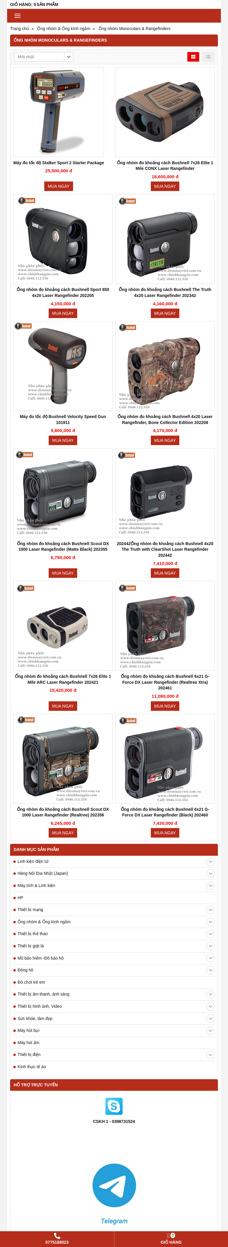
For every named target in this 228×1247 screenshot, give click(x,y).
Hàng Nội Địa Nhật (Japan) (116, 873)
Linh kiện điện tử (116, 862)
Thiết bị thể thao (116, 934)
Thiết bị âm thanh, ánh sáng (116, 994)
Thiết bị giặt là (116, 946)
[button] (43, 57)
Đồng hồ (116, 970)
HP (20, 897)
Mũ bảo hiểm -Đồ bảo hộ (116, 958)
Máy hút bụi (116, 1031)
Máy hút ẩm (28, 1042)
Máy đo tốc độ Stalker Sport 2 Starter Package (58, 162)
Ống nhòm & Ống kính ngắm (116, 922)
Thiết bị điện (116, 1055)
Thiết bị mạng (116, 910)
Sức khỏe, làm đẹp (116, 1018)
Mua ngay (58, 186)
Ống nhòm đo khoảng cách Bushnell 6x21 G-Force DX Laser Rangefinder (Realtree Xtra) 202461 (165, 682)
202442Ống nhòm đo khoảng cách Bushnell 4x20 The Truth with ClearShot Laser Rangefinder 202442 (165, 549)
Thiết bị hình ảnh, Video (116, 1006)
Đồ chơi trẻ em (31, 982)
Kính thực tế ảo (32, 1066)
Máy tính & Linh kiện (116, 886)
